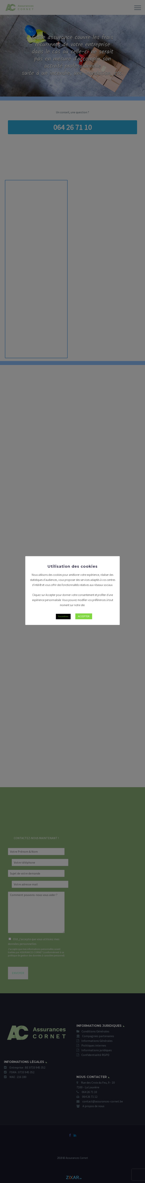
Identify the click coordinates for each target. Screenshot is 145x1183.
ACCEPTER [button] (83, 616)
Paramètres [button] (63, 616)
